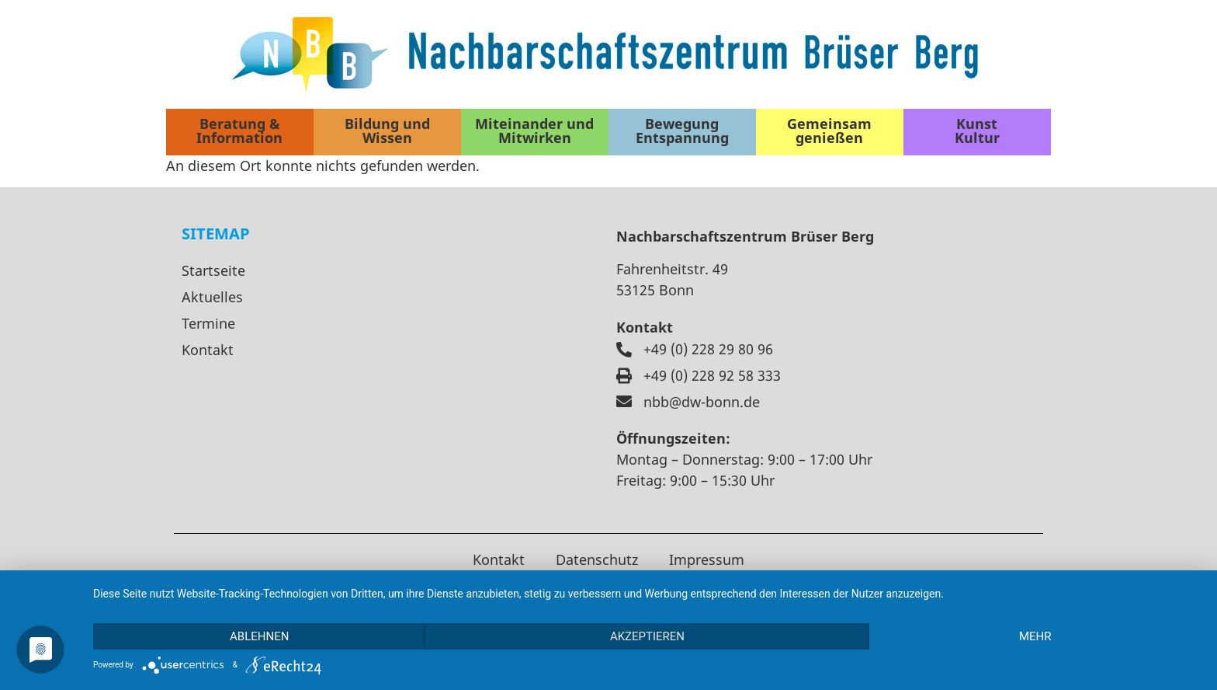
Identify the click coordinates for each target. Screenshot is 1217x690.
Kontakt (208, 349)
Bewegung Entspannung (682, 130)
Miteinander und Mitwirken (534, 130)
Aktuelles (212, 297)
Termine (208, 323)
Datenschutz (597, 559)
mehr (1035, 636)
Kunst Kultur (977, 130)
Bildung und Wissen (387, 130)
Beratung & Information (239, 130)
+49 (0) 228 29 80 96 (708, 349)
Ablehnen (259, 636)
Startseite (213, 270)
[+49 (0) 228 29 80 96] (624, 349)
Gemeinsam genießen (829, 130)
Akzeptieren (647, 636)
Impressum (706, 559)
